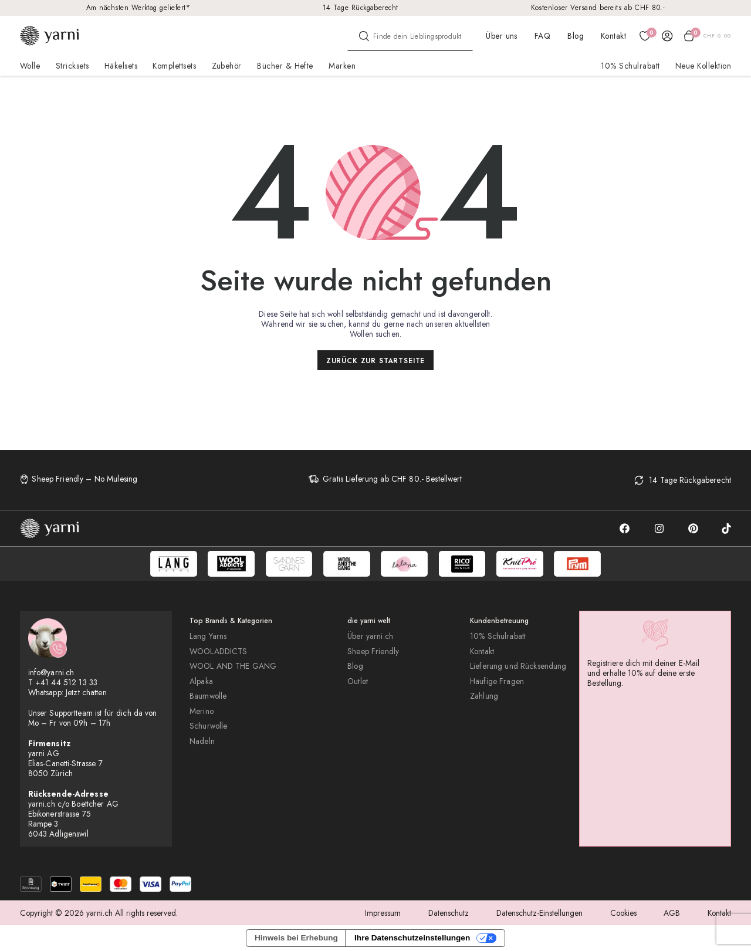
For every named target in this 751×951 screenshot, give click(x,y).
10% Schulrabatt (630, 66)
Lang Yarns (208, 636)
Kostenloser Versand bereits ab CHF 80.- (598, 7)
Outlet (357, 681)
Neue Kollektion (703, 66)
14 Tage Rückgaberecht (360, 7)
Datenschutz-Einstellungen (539, 913)
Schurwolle (208, 726)
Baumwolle (208, 696)
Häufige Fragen (497, 681)
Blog (575, 36)
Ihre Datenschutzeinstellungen (412, 937)
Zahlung (484, 696)
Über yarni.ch (370, 636)
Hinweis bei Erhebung (296, 937)
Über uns (501, 36)
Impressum (383, 913)
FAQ (542, 36)
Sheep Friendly (373, 651)
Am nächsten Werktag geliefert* (138, 7)
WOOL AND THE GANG (233, 666)
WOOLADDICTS (219, 651)
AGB (672, 913)
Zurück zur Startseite (375, 360)
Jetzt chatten (86, 692)
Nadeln (202, 741)
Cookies (623, 913)
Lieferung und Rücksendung (518, 666)
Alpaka (201, 681)
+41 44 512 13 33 (66, 682)
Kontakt (613, 36)
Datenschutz (448, 913)
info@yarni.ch (51, 672)
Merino (202, 711)
